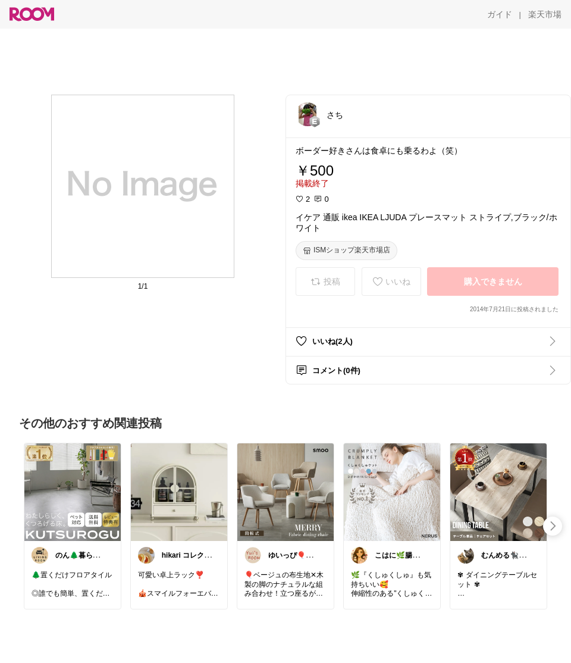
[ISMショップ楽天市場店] (346, 250)
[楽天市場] (544, 14)
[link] (72, 491)
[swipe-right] (552, 526)
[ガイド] (499, 14)
